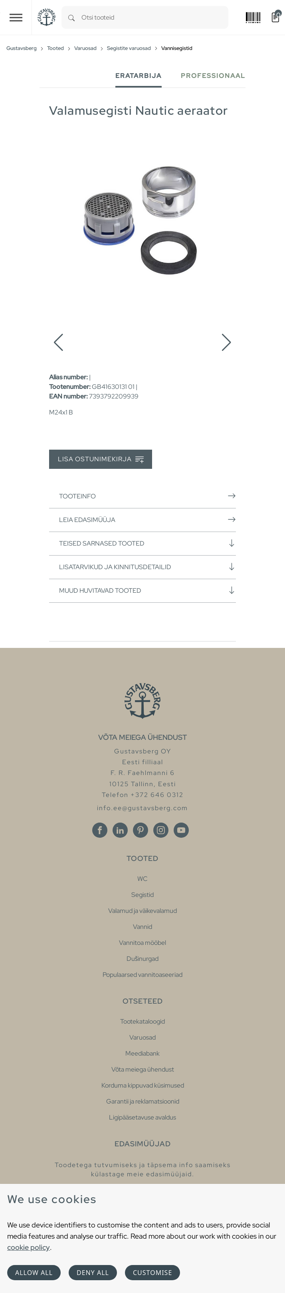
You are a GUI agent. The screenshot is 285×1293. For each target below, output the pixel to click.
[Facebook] (99, 830)
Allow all (34, 1272)
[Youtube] (181, 830)
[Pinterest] (140, 830)
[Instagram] (160, 830)
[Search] (71, 17)
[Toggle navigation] (16, 17)
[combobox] (154, 17)
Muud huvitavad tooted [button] (147, 590)
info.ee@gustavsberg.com (142, 808)
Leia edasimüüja (147, 519)
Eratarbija (138, 76)
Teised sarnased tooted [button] (147, 543)
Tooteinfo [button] (147, 496)
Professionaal (213, 76)
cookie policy (28, 1247)
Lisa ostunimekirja (101, 459)
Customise (152, 1272)
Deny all (93, 1272)
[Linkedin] (120, 830)
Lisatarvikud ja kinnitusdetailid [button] (147, 566)
